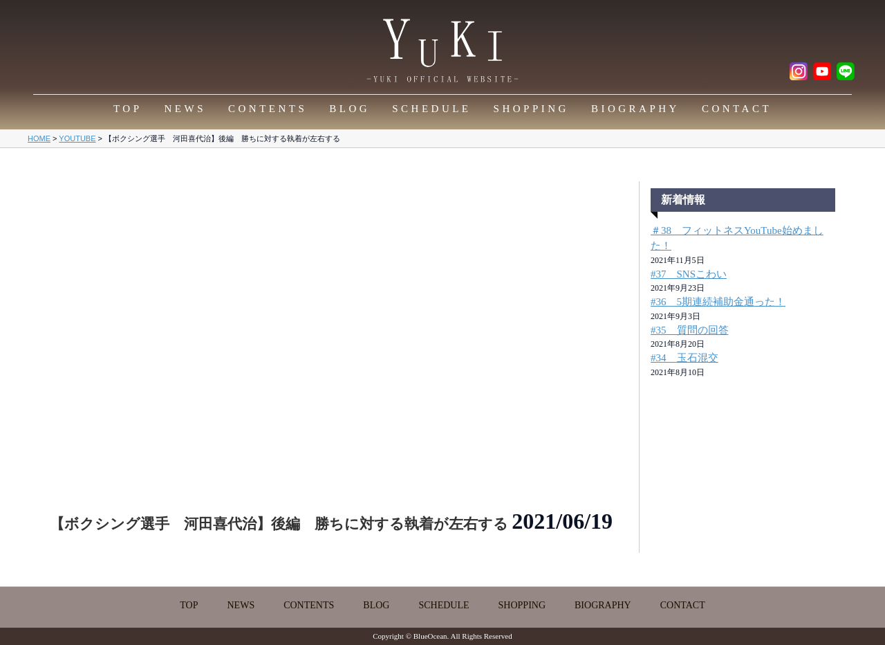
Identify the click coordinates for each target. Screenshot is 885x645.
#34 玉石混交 (684, 357)
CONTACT (737, 108)
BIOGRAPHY (635, 108)
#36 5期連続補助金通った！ (718, 301)
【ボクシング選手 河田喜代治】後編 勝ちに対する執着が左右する (281, 524)
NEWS (186, 108)
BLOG (349, 108)
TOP (127, 108)
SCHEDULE (431, 108)
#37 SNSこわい (689, 274)
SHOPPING (531, 108)
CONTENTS (267, 108)
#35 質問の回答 (690, 330)
